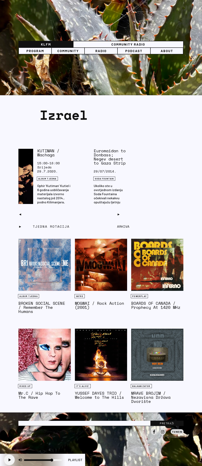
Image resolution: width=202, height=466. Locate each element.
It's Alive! (82, 386)
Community (68, 51)
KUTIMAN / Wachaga (48, 153)
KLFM (46, 44)
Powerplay (139, 296)
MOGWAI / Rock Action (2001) (99, 305)
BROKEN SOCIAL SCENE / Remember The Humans (41, 307)
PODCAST (133, 51)
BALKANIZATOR (141, 386)
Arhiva (123, 226)
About (167, 51)
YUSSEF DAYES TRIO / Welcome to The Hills (99, 395)
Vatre (79, 296)
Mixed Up (25, 386)
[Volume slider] (43, 460)
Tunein (177, 431)
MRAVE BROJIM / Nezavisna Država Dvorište (150, 397)
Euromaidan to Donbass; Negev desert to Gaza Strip (110, 157)
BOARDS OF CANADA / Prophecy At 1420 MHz (155, 305)
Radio (101, 51)
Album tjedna (47, 178)
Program (35, 51)
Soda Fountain (104, 178)
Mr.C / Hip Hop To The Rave (39, 395)
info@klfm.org (43, 435)
